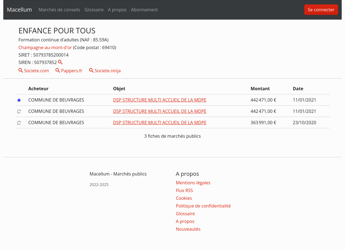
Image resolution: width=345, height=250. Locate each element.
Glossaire (94, 10)
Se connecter (321, 10)
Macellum (19, 9)
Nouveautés (188, 229)
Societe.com (33, 71)
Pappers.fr (69, 71)
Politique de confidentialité (203, 206)
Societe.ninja (105, 71)
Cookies (184, 198)
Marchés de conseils (59, 10)
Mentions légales (193, 183)
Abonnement (144, 10)
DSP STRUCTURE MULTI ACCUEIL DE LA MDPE (159, 100)
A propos (117, 10)
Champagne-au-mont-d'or (45, 47)
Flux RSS (184, 190)
